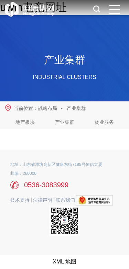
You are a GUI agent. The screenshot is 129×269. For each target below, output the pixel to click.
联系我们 (65, 200)
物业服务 (104, 122)
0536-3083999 (46, 185)
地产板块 (25, 122)
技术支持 (20, 200)
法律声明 (42, 200)
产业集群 (76, 108)
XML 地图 (64, 262)
